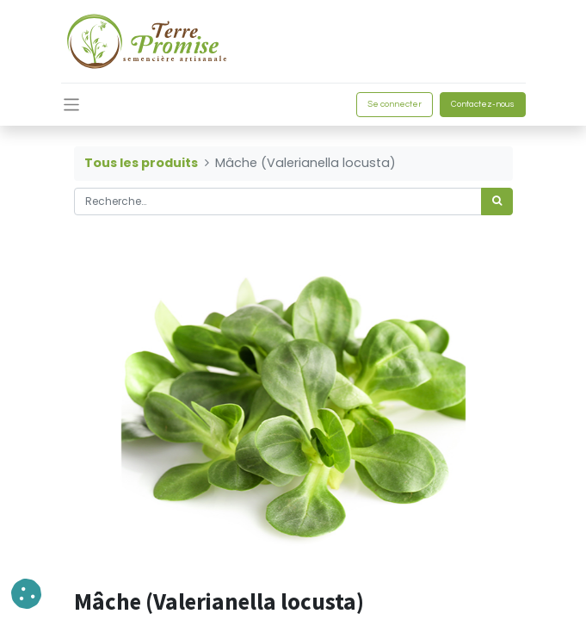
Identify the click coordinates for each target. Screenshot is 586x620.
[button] (26, 594)
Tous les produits (141, 162)
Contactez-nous (483, 104)
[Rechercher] (497, 201)
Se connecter (394, 104)
